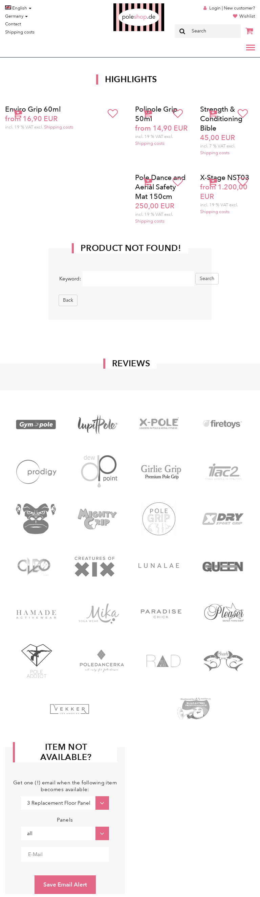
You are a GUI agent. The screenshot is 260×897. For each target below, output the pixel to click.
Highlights (131, 79)
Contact (13, 24)
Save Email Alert (65, 885)
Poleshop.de (122, 5)
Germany (16, 16)
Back (68, 300)
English (18, 8)
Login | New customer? (232, 8)
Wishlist (247, 16)
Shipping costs (20, 32)
